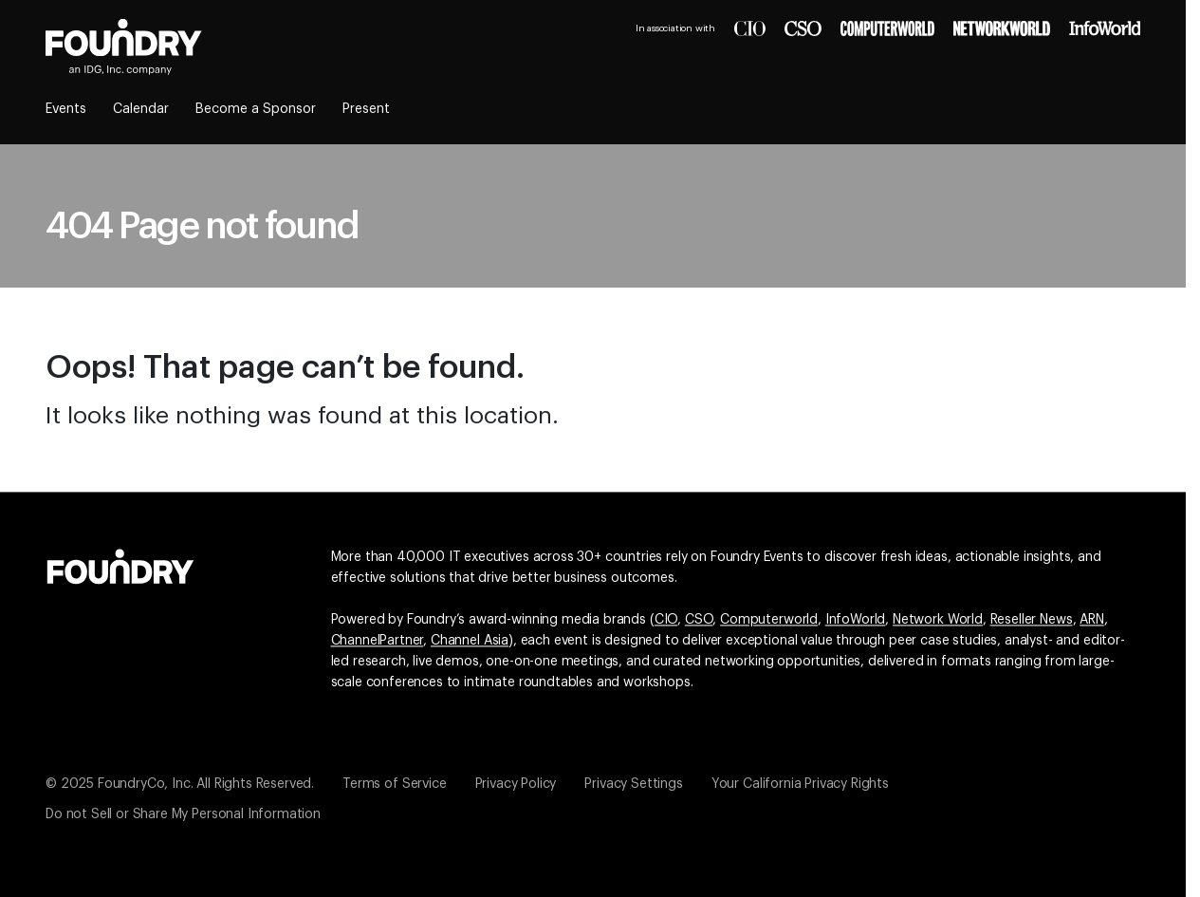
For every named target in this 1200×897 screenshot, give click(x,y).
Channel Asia (469, 640)
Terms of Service (394, 784)
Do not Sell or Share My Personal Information (183, 814)
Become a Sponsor (255, 109)
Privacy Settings (633, 784)
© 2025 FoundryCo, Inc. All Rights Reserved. (180, 784)
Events (66, 109)
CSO (699, 619)
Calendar (141, 109)
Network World (938, 619)
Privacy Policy (516, 784)
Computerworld (769, 619)
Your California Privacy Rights (800, 784)
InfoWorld (855, 619)
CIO (666, 619)
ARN (1092, 619)
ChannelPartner (377, 640)
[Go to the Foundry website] (120, 563)
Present (366, 109)
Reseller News (1031, 619)
